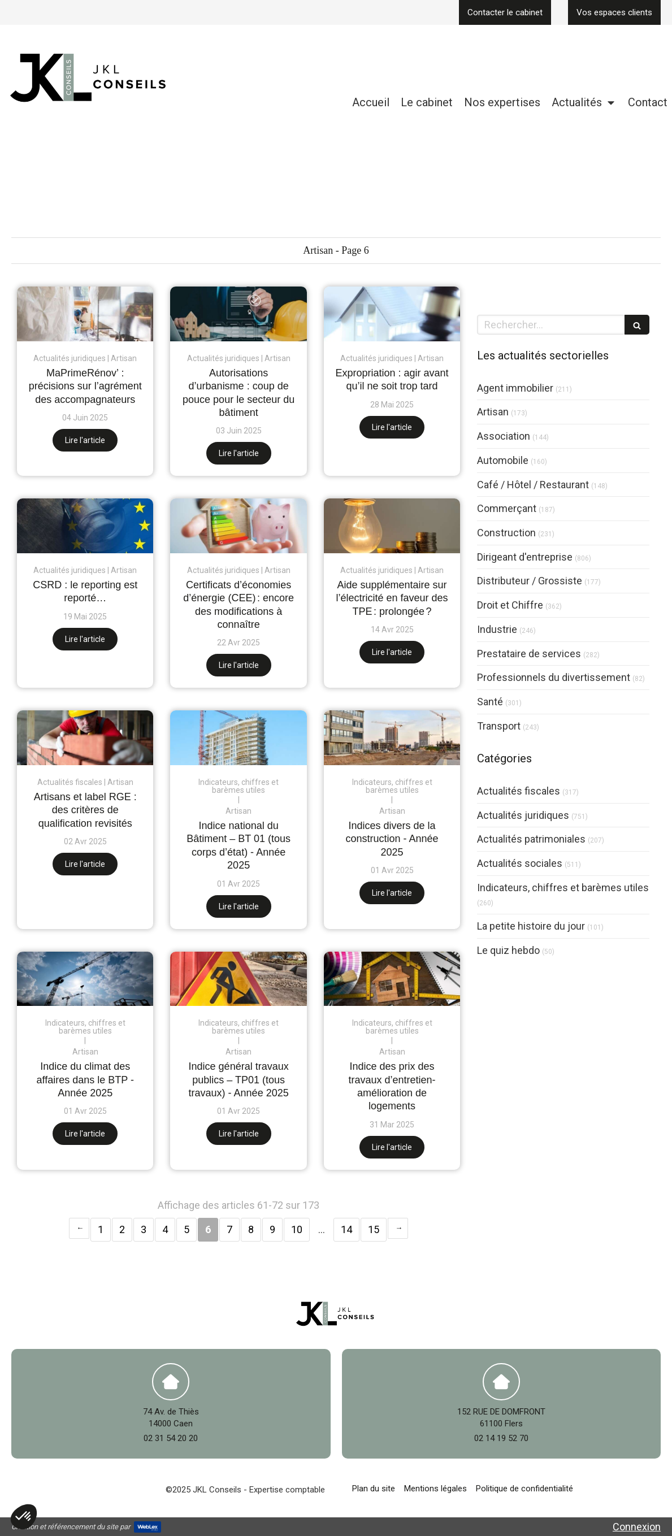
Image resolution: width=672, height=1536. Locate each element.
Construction (506, 533)
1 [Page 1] (100, 1229)
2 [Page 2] (122, 1229)
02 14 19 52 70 (501, 1438)
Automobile (502, 460)
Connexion (637, 1527)
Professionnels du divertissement (553, 677)
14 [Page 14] (346, 1229)
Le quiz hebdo (508, 950)
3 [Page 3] (143, 1229)
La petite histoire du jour (531, 926)
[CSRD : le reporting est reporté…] (85, 525)
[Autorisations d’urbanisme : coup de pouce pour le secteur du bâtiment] (238, 314)
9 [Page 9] (272, 1229)
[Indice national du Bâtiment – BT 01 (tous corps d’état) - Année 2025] (238, 737)
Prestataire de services (529, 653)
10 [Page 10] (296, 1229)
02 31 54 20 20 (171, 1438)
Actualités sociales (519, 863)
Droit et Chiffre (510, 605)
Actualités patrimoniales (531, 839)
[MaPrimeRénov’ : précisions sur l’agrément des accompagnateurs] (85, 314)
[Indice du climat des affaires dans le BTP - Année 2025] (85, 979)
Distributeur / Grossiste (529, 581)
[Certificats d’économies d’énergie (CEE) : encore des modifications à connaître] (238, 525)
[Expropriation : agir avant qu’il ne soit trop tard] (392, 314)
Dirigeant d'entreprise (525, 557)
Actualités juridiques (523, 815)
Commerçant (506, 508)
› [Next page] (398, 1228)
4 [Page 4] (165, 1229)
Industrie (497, 629)
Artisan (493, 412)
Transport (499, 726)
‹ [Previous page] (79, 1228)
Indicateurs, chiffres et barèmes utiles (563, 887)
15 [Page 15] (373, 1229)
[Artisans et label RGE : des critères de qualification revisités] (85, 737)
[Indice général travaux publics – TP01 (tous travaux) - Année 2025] (238, 979)
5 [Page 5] (186, 1229)
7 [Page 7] (229, 1229)
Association (503, 436)
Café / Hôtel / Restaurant (533, 485)
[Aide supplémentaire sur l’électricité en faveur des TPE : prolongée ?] (392, 525)
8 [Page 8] (251, 1229)
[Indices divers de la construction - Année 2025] (392, 737)
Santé (490, 702)
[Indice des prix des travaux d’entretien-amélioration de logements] (392, 979)
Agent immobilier (515, 388)
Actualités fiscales (518, 791)
